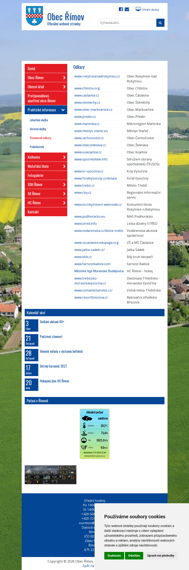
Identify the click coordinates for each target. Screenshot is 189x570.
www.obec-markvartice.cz (93, 109)
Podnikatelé (37, 146)
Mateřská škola (45, 165)
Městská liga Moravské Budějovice (99, 271)
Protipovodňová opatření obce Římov (42, 98)
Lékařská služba (39, 120)
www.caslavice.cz (86, 95)
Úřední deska (147, 10)
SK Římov (45, 192)
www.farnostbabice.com (92, 264)
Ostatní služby (38, 129)
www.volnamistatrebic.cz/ (93, 290)
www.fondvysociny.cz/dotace (95, 178)
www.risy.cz (82, 192)
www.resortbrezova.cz (91, 297)
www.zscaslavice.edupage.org (96, 242)
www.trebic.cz (84, 185)
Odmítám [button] (134, 555)
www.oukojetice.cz (88, 152)
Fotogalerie (35, 175)
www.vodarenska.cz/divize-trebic (98, 230)
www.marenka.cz (86, 124)
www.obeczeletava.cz (90, 145)
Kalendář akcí (36, 312)
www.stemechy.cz (87, 102)
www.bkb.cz (83, 257)
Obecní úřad (45, 86)
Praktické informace (45, 109)
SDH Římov (45, 183)
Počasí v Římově (37, 400)
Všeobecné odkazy (40, 138)
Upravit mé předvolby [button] (160, 555)
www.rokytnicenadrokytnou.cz (97, 76)
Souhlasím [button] (114, 555)
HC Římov (45, 202)
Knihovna (45, 156)
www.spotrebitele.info (91, 159)
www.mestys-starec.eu (91, 131)
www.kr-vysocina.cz (88, 171)
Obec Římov (45, 76)
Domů (31, 68)
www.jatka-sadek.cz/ (89, 249)
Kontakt (33, 211)
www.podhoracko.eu (89, 216)
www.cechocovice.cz (89, 138)
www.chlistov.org (87, 88)
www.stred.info (85, 223)
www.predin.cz (85, 116)
